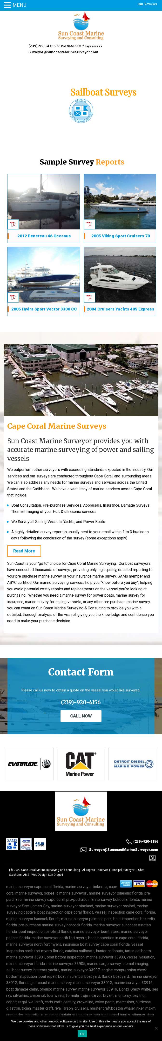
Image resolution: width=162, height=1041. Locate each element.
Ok (82, 1034)
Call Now (81, 715)
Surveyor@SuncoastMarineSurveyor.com (63, 52)
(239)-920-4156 (42, 46)
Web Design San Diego (46, 874)
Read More (24, 550)
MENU (19, 5)
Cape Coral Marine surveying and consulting (50, 870)
